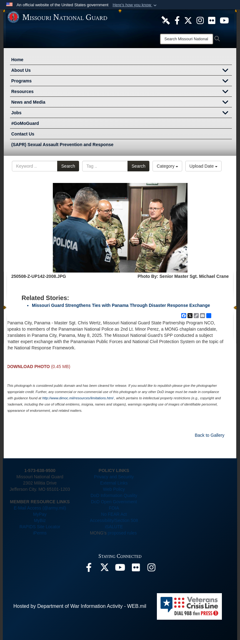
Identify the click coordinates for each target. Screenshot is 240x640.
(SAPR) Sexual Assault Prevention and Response (62, 144)
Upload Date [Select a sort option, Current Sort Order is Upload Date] (203, 166)
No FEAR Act (114, 514)
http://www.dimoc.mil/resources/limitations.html (77, 398)
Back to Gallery (209, 435)
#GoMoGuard (25, 123)
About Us (121, 70)
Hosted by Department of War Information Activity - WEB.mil (79, 606)
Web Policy (114, 489)
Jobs (121, 113)
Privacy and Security (114, 476)
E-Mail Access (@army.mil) (40, 507)
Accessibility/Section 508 (114, 520)
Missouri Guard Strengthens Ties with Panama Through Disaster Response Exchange (121, 305)
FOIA (114, 507)
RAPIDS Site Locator (39, 526)
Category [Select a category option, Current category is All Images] (167, 166)
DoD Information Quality (114, 495)
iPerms (40, 532)
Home (17, 59)
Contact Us (22, 133)
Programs (121, 81)
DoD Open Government (114, 501)
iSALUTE (114, 526)
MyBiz (40, 520)
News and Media (121, 102)
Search (68, 166)
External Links (114, 482)
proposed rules (122, 532)
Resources (121, 92)
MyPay (40, 514)
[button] (135, 5)
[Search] (186, 39)
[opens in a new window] (165, 19)
